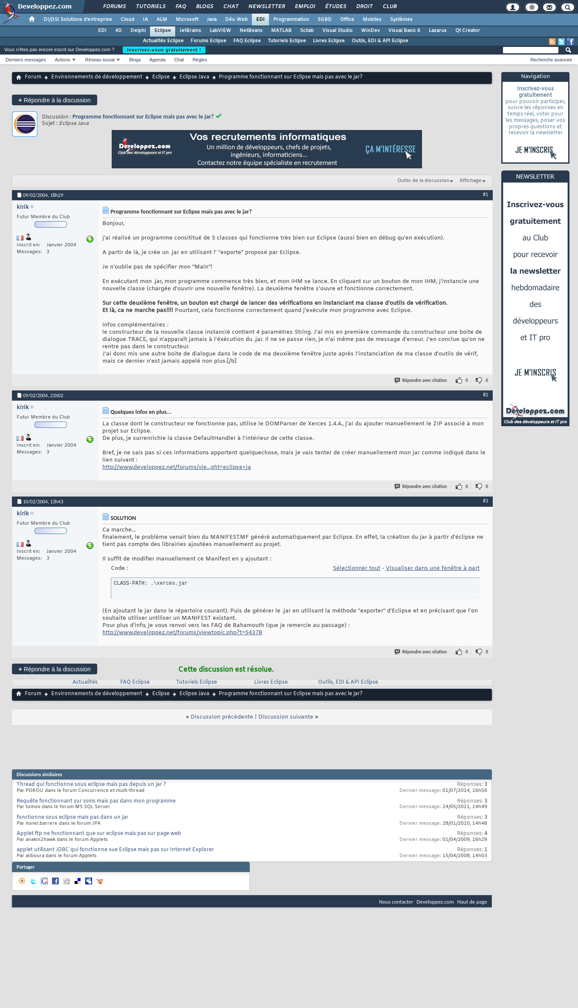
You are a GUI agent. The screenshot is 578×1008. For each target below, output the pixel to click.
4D (118, 31)
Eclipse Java (194, 77)
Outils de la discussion (423, 181)
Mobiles (372, 20)
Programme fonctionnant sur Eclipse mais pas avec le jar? (143, 116)
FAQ (180, 6)
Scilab (307, 31)
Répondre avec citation (421, 380)
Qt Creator (467, 31)
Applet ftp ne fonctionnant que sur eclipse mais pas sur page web (99, 833)
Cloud (127, 20)
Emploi (304, 6)
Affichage (471, 181)
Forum (33, 77)
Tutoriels (150, 6)
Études (335, 6)
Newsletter (266, 6)
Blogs (204, 6)
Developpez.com (435, 901)
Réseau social (100, 59)
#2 (485, 395)
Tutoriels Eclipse (287, 41)
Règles (200, 59)
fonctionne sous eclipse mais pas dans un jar (72, 817)
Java (212, 20)
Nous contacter (396, 901)
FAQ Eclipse (247, 41)
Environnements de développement (96, 77)
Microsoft (187, 20)
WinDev (370, 31)
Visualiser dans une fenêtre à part (433, 568)
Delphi (138, 31)
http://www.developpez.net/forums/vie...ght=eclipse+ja (176, 467)
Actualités (85, 682)
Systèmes (401, 20)
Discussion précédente (222, 717)
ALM (161, 20)
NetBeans (251, 31)
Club (389, 6)
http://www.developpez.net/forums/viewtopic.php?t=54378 (182, 632)
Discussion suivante (285, 717)
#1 (485, 194)
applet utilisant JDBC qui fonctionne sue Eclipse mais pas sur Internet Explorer (115, 849)
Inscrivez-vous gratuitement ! (164, 49)
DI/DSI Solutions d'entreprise (77, 20)
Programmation (291, 20)
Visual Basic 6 (404, 31)
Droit (364, 6)
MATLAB (281, 31)
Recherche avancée (551, 59)
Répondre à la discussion (54, 100)
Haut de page (472, 901)
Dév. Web (236, 20)
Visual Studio (337, 31)
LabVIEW (220, 31)
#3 (485, 501)
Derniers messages (26, 59)
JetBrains (190, 31)
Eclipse (162, 31)
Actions (62, 59)
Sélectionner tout (356, 568)
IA (145, 20)
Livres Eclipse (329, 41)
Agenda (157, 59)
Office (347, 20)
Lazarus (438, 31)
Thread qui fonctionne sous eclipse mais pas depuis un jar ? (91, 784)
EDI (260, 20)
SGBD (325, 20)
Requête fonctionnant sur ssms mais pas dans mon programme (96, 801)
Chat (230, 6)
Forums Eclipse (208, 41)
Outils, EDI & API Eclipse (380, 41)
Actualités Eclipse (163, 41)
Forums (114, 6)
